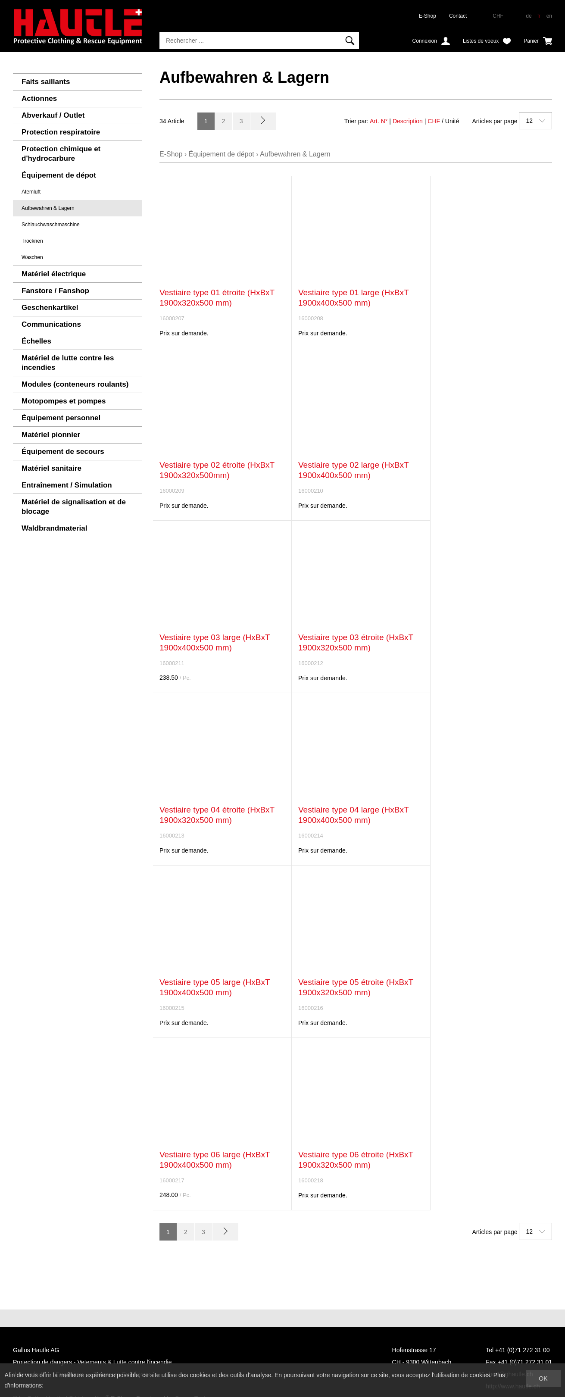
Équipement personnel (61, 418)
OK (543, 1378)
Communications (51, 324)
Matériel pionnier (51, 435)
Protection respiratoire (61, 132)
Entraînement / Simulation (67, 485)
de (528, 16)
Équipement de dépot (59, 175)
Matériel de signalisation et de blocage (74, 507)
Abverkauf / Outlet (53, 115)
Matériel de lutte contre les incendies (68, 363)
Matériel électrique (54, 274)
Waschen (32, 257)
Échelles (36, 341)
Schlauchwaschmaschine (51, 225)
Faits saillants (46, 82)
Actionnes (39, 98)
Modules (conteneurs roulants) (75, 384)
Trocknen (32, 241)
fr (538, 16)
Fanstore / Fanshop (55, 291)
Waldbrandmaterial (54, 528)
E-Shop (427, 16)
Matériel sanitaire (51, 468)
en (549, 16)
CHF (434, 121)
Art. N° (378, 121)
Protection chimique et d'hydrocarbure (61, 154)
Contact (458, 16)
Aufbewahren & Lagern (48, 208)
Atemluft (31, 192)
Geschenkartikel (50, 307)
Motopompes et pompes (64, 401)
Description (408, 121)
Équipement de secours (63, 451)
